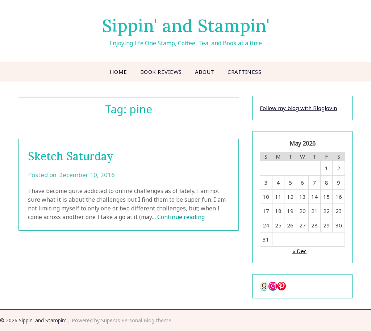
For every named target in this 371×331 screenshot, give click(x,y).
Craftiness (244, 71)
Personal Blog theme (146, 320)
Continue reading (181, 217)
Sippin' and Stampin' (186, 25)
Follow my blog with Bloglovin (298, 108)
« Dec (299, 251)
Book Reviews (161, 71)
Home (118, 71)
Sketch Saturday (70, 156)
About (205, 71)
